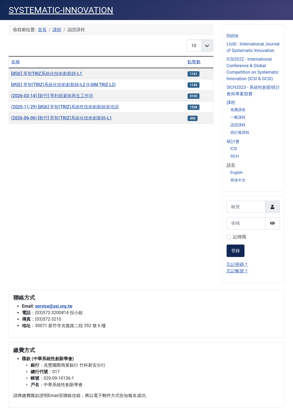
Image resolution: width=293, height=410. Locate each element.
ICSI (233, 149)
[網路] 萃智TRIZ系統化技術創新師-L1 (46, 73)
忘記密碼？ (237, 264)
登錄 (235, 250)
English (236, 172)
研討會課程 (239, 132)
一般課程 (238, 117)
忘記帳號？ (237, 271)
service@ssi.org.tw (53, 306)
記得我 (239, 236)
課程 (231, 102)
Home (232, 35)
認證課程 (238, 125)
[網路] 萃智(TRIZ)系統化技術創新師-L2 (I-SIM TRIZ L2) (63, 84)
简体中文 (238, 180)
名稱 (15, 61)
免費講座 (238, 110)
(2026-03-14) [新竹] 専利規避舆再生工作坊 (52, 95)
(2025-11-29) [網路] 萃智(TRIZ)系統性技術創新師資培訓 (65, 106)
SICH (234, 156)
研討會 (233, 141)
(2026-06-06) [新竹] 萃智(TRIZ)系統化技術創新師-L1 (61, 118)
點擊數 (194, 61)
